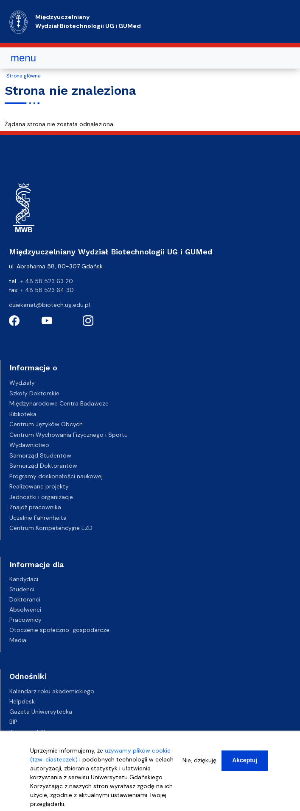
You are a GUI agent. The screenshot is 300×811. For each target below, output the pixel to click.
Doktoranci (24, 599)
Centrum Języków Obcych (46, 424)
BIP (13, 721)
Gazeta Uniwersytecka (40, 711)
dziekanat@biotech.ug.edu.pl (49, 305)
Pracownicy (25, 619)
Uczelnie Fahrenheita (38, 517)
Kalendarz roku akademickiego (51, 691)
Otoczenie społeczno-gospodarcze (59, 630)
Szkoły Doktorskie (34, 393)
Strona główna (23, 75)
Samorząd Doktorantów (43, 465)
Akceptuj (244, 762)
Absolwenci (25, 609)
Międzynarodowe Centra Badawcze (59, 403)
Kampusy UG (27, 732)
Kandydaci (23, 579)
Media (17, 640)
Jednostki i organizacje (41, 497)
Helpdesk (22, 701)
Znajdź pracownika (35, 507)
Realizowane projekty (39, 486)
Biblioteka (22, 414)
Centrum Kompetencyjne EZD (51, 528)
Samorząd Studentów (40, 455)
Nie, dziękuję (199, 762)
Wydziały (22, 382)
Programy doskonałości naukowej (56, 476)
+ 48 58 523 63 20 (46, 281)
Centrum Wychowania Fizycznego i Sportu (68, 435)
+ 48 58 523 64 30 (47, 290)
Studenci (21, 589)
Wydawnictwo (29, 445)
